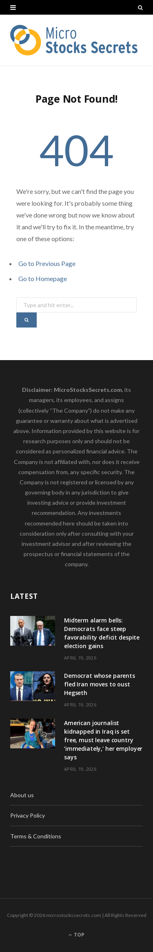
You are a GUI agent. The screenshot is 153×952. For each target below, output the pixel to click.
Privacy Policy (27, 815)
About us (22, 795)
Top (76, 934)
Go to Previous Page (46, 263)
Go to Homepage (42, 278)
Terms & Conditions (35, 836)
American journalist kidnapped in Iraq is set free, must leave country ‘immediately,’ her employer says (103, 740)
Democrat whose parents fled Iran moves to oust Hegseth (99, 684)
